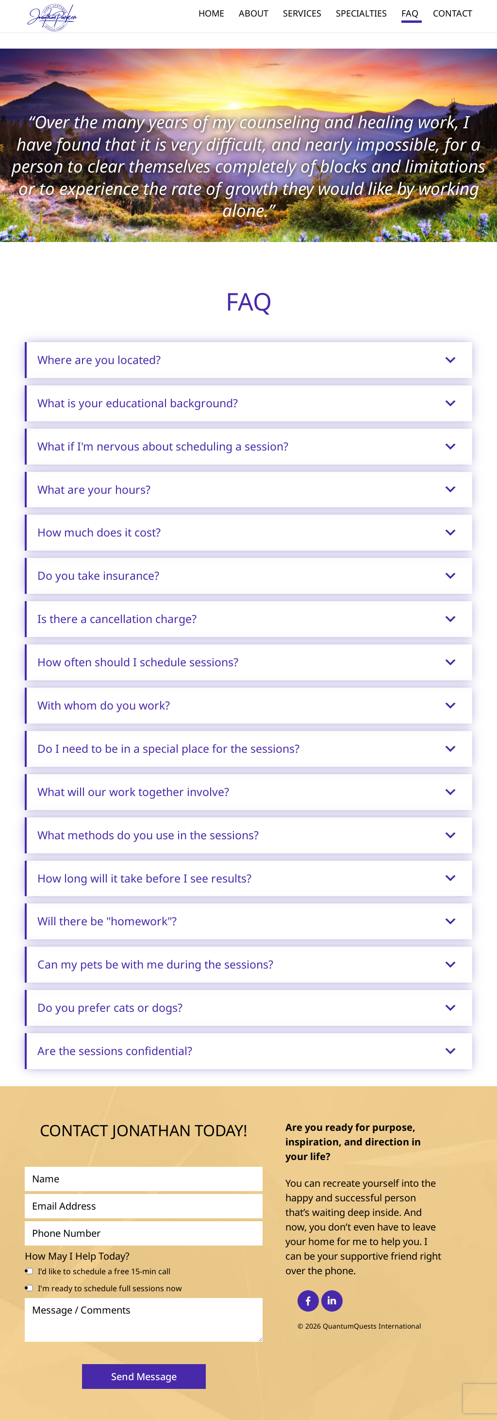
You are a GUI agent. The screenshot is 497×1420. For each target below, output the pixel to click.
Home (211, 14)
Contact (452, 14)
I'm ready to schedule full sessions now (110, 1288)
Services (302, 14)
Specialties (361, 14)
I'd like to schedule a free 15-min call (104, 1271)
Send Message (144, 1376)
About (253, 14)
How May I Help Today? (77, 1256)
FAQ (409, 14)
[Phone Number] (144, 1233)
